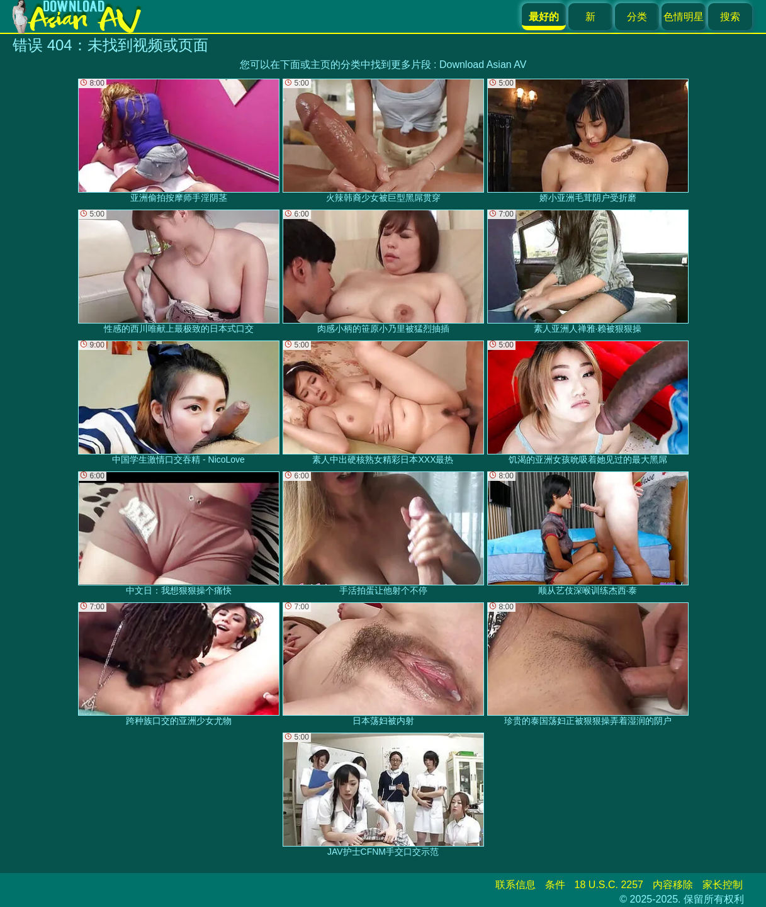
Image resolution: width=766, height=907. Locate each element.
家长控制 (722, 884)
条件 (555, 884)
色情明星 (683, 16)
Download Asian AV (482, 64)
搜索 (730, 16)
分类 (637, 16)
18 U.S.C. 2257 (609, 884)
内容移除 (673, 884)
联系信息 (515, 884)
